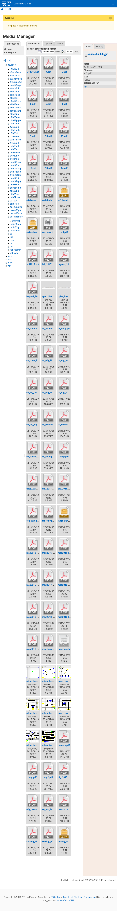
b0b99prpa (15, 120)
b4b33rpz (14, 149)
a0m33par (15, 75)
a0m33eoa (15, 72)
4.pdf (48, 72)
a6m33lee (15, 94)
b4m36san (15, 175)
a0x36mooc (16, 78)
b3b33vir (14, 133)
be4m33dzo (16, 207)
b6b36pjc (14, 191)
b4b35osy (15, 152)
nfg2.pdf (48, 777)
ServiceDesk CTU (65, 900)
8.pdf (64, 104)
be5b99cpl (15, 230)
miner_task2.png (66, 681)
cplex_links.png (66, 296)
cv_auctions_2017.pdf (53, 328)
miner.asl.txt (64, 649)
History (99, 46)
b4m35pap (15, 171)
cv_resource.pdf (66, 424)
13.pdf (48, 168)
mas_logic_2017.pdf (52, 649)
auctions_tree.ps (50, 232)
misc (10, 262)
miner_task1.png (50, 681)
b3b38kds (15, 136)
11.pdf (64, 136)
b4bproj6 (14, 158)
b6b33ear (15, 184)
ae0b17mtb (15, 111)
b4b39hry (14, 155)
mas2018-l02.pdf (51, 617)
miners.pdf (64, 745)
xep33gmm (15, 249)
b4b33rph (15, 146)
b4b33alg (14, 143)
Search (59, 43)
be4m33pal (15, 210)
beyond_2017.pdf (67, 264)
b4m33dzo (15, 162)
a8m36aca (15, 107)
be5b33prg (15, 224)
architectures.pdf (51, 200)
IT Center (55, 897)
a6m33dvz (15, 91)
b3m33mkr (15, 139)
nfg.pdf (33, 777)
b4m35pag (15, 168)
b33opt (13, 200)
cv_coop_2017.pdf (35, 360)
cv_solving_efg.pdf (36, 456)
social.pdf (64, 809)
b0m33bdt (15, 123)
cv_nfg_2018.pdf (66, 392)
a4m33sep (15, 85)
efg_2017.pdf (49, 488)
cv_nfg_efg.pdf (34, 424)
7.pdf (48, 104)
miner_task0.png (35, 681)
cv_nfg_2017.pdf (50, 392)
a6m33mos (15, 101)
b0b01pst (14, 114)
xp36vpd (14, 253)
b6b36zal (14, 194)
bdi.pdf (64, 232)
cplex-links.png (50, 296)
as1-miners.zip (34, 232)
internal (16, 221)
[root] (8, 60)
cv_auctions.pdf (34, 328)
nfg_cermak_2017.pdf (37, 809)
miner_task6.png (35, 745)
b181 (10, 9)
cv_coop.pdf (64, 328)
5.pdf (64, 72)
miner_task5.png (66, 713)
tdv (11, 246)
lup (11, 237)
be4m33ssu (16, 213)
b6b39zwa (15, 197)
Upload (48, 43)
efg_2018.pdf (64, 488)
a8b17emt (15, 104)
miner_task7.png (50, 745)
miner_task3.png (35, 713)
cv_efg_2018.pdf (50, 360)
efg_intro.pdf (33, 520)
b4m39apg (15, 181)
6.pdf (33, 104)
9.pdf (33, 136)
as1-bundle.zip (65, 200)
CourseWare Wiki (16, 3)
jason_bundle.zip (66, 520)
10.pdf (48, 136)
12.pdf (33, 168)
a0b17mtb (15, 69)
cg (11, 233)
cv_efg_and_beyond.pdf (70, 360)
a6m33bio (15, 88)
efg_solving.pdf (50, 520)
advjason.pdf (33, 200)
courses (12, 64)
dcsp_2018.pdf (34, 488)
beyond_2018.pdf (35, 296)
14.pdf (64, 168)
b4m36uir (15, 178)
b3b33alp (14, 127)
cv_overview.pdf (50, 424)
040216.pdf (33, 72)
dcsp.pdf (64, 456)
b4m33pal (15, 165)
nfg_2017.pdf (64, 777)
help (10, 256)
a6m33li (14, 98)
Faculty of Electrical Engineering (79, 897)
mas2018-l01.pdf (35, 617)
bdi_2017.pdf (49, 264)
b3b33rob (15, 130)
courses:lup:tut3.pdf (97, 54)
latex (10, 259)
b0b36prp (15, 117)
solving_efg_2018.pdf (53, 841)
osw (12, 240)
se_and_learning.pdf (52, 809)
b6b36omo (15, 187)
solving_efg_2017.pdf (37, 841)
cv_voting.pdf (49, 456)
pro (11, 243)
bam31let (14, 203)
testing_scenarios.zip (69, 841)
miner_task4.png (50, 713)
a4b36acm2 (16, 82)
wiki (10, 265)
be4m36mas (16, 216)
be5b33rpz (15, 227)
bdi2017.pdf (33, 264)
